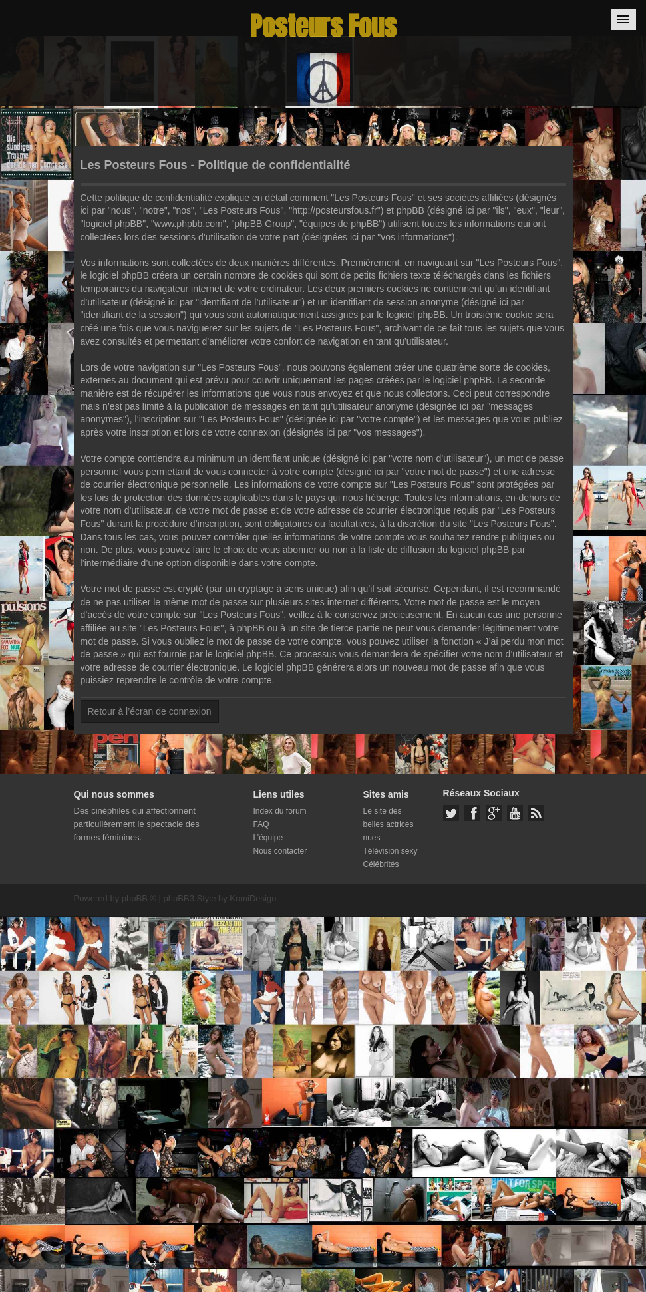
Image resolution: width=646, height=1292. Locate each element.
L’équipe (268, 837)
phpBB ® (139, 898)
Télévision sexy (390, 851)
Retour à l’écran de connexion (150, 711)
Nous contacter (280, 851)
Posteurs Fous (323, 26)
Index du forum (280, 811)
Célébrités (381, 864)
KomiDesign (253, 898)
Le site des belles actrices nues (388, 824)
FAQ (261, 824)
